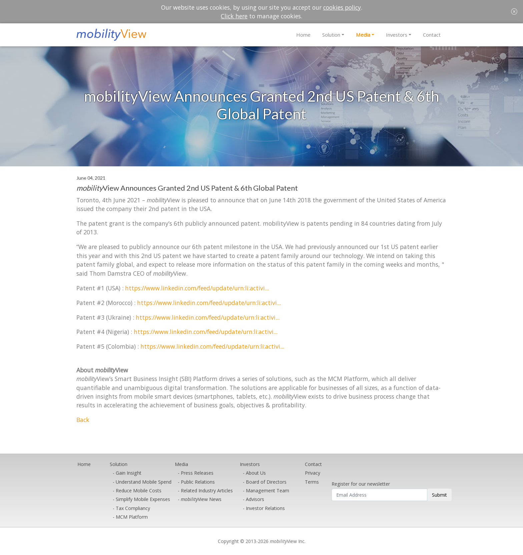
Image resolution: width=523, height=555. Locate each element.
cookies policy (342, 7)
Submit (439, 495)
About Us (256, 473)
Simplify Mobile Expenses (143, 499)
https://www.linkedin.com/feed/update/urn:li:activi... (197, 288)
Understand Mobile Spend (143, 482)
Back (82, 420)
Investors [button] (396, 34)
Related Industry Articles (207, 490)
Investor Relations (265, 508)
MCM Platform (132, 517)
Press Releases (197, 473)
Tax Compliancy (133, 508)
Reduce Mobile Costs (138, 490)
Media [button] (363, 34)
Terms (312, 482)
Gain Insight (128, 473)
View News (201, 499)
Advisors (255, 499)
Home (303, 34)
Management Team (267, 490)
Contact (432, 34)
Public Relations (198, 482)
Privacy (312, 473)
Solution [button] (331, 34)
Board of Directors (266, 482)
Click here (234, 16)
